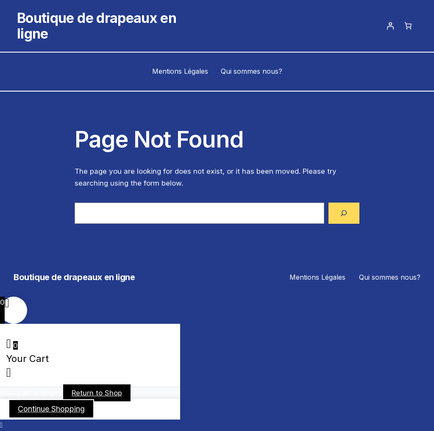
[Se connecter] (390, 26)
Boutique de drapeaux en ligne (96, 26)
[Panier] (408, 26)
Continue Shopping (51, 408)
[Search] (343, 213)
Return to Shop (97, 393)
